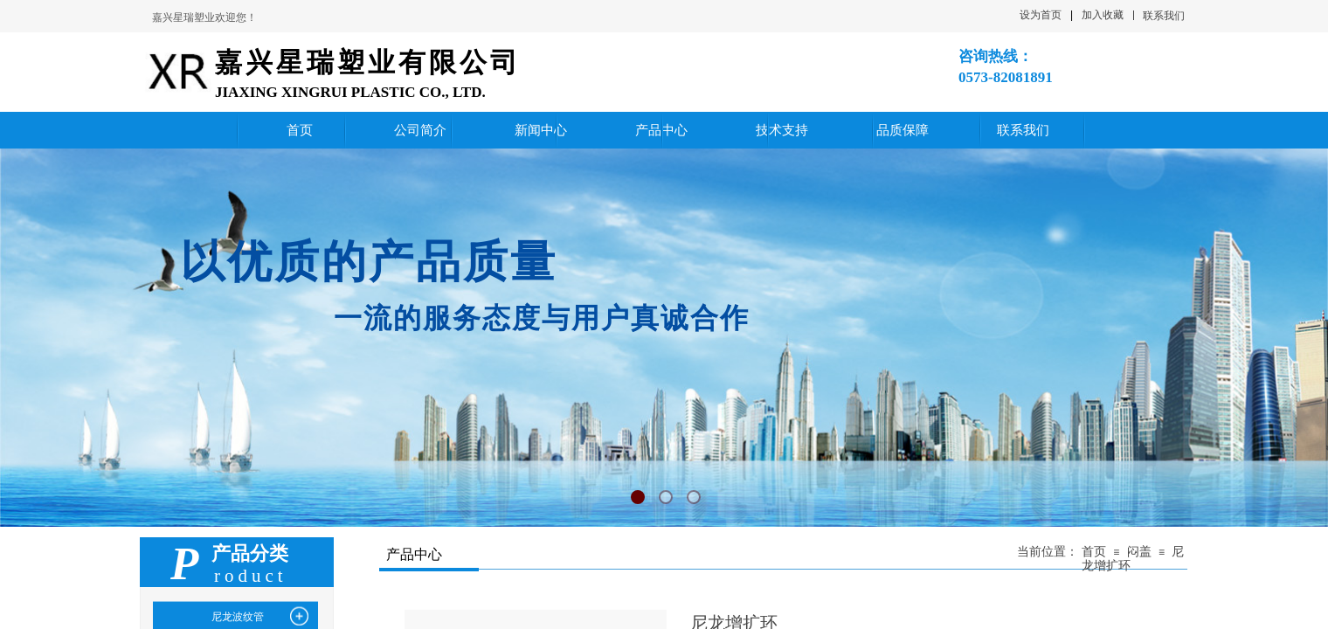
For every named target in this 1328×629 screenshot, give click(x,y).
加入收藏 (1103, 15)
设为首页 (1041, 15)
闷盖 (1139, 551)
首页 (1094, 551)
